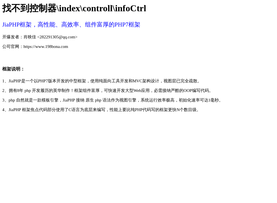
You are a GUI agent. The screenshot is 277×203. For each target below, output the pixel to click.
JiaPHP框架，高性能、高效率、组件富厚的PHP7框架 (71, 24)
